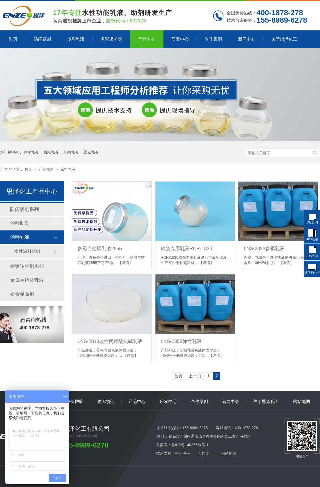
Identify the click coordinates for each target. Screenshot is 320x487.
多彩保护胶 (111, 39)
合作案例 (213, 39)
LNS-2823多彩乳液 (264, 248)
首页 (29, 169)
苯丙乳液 (70, 152)
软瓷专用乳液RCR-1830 (186, 248)
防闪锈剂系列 (24, 209)
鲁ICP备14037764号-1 (190, 445)
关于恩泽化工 (284, 39)
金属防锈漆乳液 (27, 280)
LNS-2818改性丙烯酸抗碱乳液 (110, 341)
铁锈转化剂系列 (27, 266)
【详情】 (125, 263)
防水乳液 (50, 152)
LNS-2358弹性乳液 (181, 341)
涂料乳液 (67, 169)
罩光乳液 (90, 152)
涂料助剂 (19, 223)
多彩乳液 (75, 39)
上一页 (195, 376)
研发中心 (180, 39)
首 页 (13, 39)
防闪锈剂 (42, 39)
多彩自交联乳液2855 (100, 248)
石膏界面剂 (22, 294)
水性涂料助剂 (27, 251)
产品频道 (47, 169)
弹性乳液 (30, 152)
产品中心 (146, 39)
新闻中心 (246, 39)
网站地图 (301, 401)
